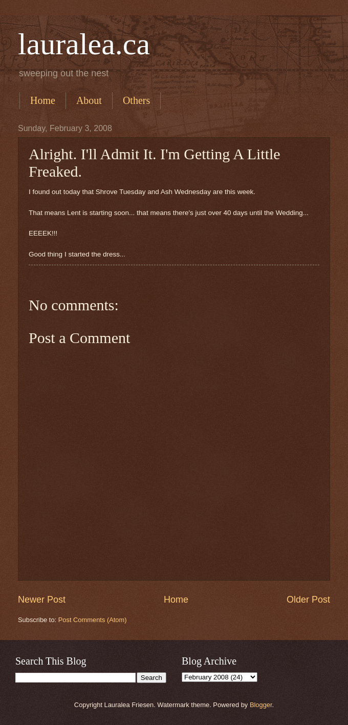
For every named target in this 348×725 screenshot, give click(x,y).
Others (136, 100)
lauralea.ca (84, 44)
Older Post (308, 599)
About (89, 100)
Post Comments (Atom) (92, 620)
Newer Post (42, 599)
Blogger (261, 705)
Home (42, 100)
